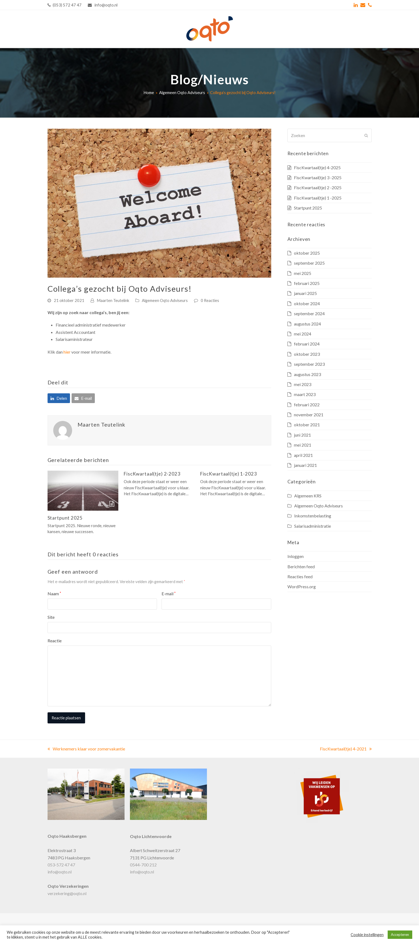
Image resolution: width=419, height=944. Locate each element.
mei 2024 (302, 333)
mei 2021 (302, 444)
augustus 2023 (307, 374)
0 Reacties (210, 300)
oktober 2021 (307, 424)
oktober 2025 (307, 252)
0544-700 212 (143, 864)
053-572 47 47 (61, 864)
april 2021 (303, 455)
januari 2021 (305, 465)
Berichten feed (301, 566)
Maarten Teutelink (113, 300)
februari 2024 (307, 343)
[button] (59, 398)
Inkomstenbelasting (312, 515)
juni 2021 (302, 434)
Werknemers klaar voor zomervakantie (86, 748)
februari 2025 (307, 283)
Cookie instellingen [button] (367, 934)
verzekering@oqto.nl (67, 893)
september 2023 (309, 364)
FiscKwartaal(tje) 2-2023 (152, 474)
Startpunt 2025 (65, 518)
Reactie (55, 640)
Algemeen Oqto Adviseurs (165, 300)
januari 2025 (305, 293)
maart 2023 (305, 394)
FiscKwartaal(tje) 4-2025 (317, 167)
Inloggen (295, 556)
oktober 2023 (307, 354)
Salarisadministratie (312, 525)
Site (51, 617)
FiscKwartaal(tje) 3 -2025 (317, 177)
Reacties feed (300, 576)
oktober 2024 (307, 303)
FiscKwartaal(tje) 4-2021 (346, 748)
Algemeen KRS (307, 495)
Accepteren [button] (400, 934)
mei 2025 (302, 273)
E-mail (169, 593)
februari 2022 (307, 404)
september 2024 (309, 313)
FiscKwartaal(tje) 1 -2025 (317, 197)
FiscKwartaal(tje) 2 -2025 (317, 187)
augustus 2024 (307, 323)
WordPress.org (301, 586)
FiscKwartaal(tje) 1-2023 (228, 474)
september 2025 (309, 262)
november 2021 (308, 414)
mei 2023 (302, 384)
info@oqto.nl (60, 871)
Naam (54, 593)
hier (67, 351)
